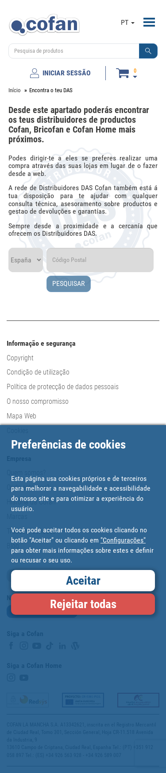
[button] (148, 51)
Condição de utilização (38, 372)
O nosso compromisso (38, 401)
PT (128, 22)
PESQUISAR (68, 283)
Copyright (20, 358)
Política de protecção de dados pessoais (63, 387)
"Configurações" (123, 540)
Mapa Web (21, 416)
